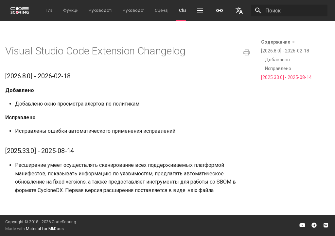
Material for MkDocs (45, 228)
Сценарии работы (161, 10)
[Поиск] (289, 10)
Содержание (280, 42)
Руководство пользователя (133, 10)
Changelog (182, 10)
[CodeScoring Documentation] (19, 10)
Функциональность (70, 10)
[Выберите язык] (239, 10)
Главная (49, 10)
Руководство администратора (100, 10)
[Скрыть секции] (296, 42)
